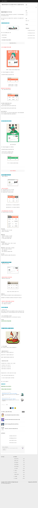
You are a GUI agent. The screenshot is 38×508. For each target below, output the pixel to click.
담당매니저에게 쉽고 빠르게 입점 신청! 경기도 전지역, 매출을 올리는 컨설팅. (10, 395)
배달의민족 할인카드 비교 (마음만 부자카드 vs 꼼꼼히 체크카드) (13, 4)
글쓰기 (27, 14)
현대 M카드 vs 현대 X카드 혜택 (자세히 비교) (11, 428)
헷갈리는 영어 (19, 460)
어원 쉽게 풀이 (19, 464)
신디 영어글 (19, 468)
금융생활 (19, 476)
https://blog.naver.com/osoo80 (5, 392)
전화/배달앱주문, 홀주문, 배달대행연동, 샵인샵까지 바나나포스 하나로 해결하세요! (10, 400)
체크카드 (19, 472)
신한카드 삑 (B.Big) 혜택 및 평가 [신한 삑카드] (11, 424)
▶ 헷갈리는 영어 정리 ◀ (31, 30)
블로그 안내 (27, 20)
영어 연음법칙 (19, 462)
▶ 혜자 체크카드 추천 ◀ (13, 442)
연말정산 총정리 (19, 474)
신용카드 (19, 470)
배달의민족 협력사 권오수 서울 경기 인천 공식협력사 (9, 393)
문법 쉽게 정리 (19, 458)
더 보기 (23, 411)
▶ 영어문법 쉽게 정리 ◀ (13, 438)
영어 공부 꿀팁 (19, 466)
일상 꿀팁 (19, 478)
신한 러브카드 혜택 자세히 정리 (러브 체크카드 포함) (12, 419)
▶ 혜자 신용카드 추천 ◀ (13, 440)
